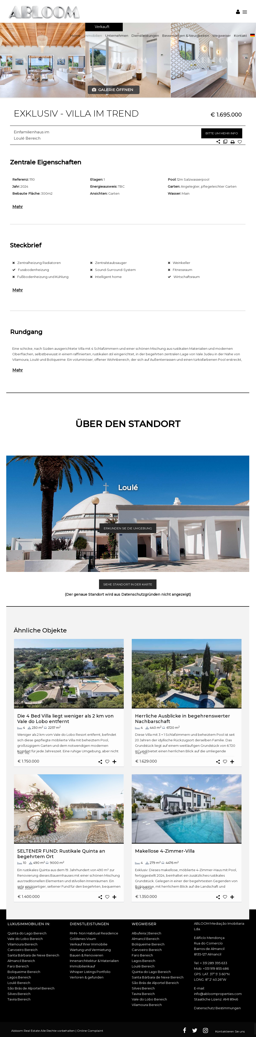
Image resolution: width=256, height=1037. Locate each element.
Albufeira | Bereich (146, 933)
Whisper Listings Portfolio (90, 972)
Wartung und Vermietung (90, 950)
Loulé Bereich (27, 138)
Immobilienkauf (82, 966)
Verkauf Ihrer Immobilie (89, 944)
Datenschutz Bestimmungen (217, 1008)
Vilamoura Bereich (23, 944)
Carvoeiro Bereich (23, 950)
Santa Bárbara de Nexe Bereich (33, 955)
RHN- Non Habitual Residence (94, 933)
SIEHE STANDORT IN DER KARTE (127, 584)
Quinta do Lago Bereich (27, 933)
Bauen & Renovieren (86, 955)
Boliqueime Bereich (24, 972)
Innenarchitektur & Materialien (94, 961)
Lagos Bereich (19, 977)
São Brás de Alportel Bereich (31, 988)
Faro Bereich (18, 966)
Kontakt (240, 36)
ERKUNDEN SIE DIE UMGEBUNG (128, 528)
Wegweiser (221, 36)
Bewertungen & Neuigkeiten (185, 36)
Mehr (17, 206)
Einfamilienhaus (29, 132)
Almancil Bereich (21, 961)
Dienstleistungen (145, 36)
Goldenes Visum (83, 939)
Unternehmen (116, 36)
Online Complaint (90, 1030)
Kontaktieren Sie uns (230, 1031)
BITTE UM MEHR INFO (222, 133)
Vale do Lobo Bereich (25, 939)
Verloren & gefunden (87, 977)
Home (75, 36)
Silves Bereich (19, 994)
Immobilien (93, 36)
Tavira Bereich (19, 999)
